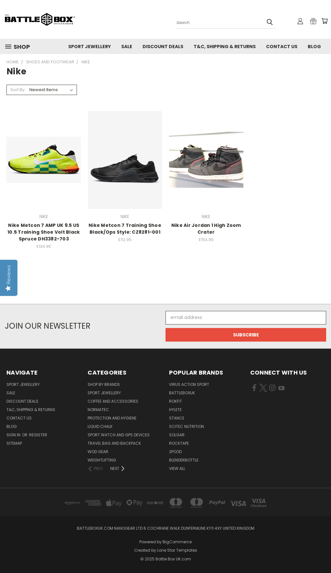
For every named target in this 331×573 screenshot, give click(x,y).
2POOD (175, 451)
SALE (126, 46)
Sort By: (18, 90)
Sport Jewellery (89, 46)
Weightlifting (102, 460)
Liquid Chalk (100, 426)
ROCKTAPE (179, 443)
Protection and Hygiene (112, 418)
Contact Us (281, 46)
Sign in (13, 435)
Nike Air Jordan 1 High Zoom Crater (206, 228)
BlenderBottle (183, 460)
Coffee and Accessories (113, 401)
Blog (314, 46)
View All (177, 468)
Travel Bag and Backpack (114, 443)
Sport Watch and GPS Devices (119, 435)
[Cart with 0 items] (324, 21)
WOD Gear (98, 451)
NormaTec (98, 409)
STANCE (176, 418)
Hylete (175, 409)
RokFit (175, 401)
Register (38, 435)
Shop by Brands (104, 384)
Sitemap (14, 443)
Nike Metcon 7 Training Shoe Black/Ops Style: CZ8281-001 (125, 228)
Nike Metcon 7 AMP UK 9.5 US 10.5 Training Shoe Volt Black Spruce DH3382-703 (43, 232)
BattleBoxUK (182, 393)
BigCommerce (177, 542)
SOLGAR (177, 435)
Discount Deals (163, 46)
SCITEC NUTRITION (186, 426)
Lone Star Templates (177, 550)
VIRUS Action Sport (189, 384)
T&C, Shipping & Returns (225, 46)
